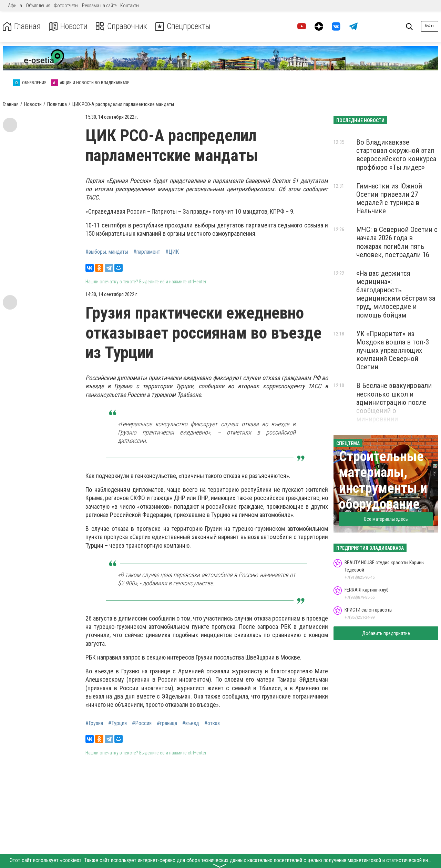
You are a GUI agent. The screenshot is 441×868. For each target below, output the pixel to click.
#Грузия (94, 723)
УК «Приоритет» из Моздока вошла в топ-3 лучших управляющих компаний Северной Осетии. (392, 350)
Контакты (129, 5)
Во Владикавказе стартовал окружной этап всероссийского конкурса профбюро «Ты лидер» (396, 154)
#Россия (142, 723)
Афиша (15, 5)
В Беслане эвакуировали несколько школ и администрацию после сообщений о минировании (394, 402)
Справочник (121, 26)
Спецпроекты (184, 26)
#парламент (146, 252)
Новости (68, 26)
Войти (429, 26)
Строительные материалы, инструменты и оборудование (383, 480)
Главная (22, 26)
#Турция (117, 723)
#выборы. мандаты (106, 252)
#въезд (190, 723)
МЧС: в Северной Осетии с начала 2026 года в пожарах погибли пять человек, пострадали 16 (397, 242)
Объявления (38, 5)
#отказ (212, 723)
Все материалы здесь (386, 519)
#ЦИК (172, 252)
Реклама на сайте (99, 5)
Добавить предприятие (386, 633)
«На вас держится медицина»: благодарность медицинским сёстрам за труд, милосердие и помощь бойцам (395, 294)
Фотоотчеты (66, 5)
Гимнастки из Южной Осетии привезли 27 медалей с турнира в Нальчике (389, 198)
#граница (167, 723)
